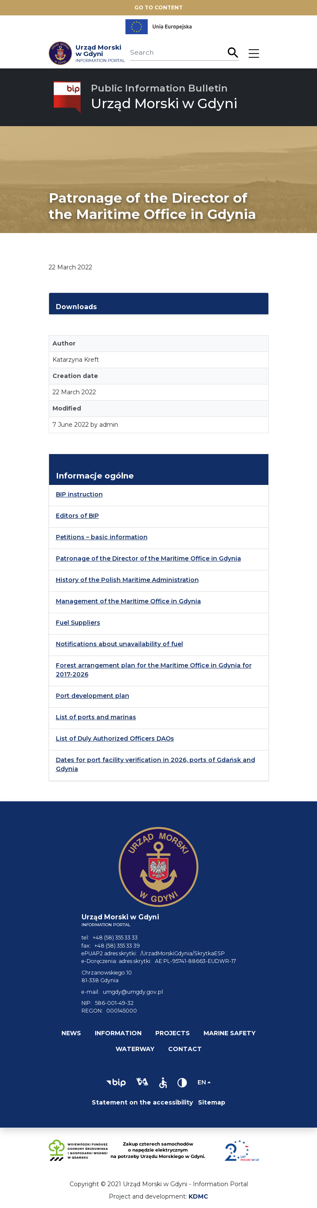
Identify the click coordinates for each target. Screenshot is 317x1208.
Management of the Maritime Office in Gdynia (128, 601)
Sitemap (211, 1102)
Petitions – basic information (102, 537)
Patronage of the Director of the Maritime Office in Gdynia (148, 558)
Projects (172, 1033)
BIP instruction (79, 494)
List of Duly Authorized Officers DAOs (115, 738)
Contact (185, 1049)
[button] (116, 1082)
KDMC (198, 1196)
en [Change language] (202, 1082)
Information (118, 1033)
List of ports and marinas (96, 717)
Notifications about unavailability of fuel (119, 644)
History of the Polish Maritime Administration (127, 580)
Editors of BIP (77, 516)
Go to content (158, 7)
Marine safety (230, 1033)
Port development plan (92, 696)
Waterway (135, 1049)
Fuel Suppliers (78, 622)
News (71, 1033)
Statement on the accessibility (142, 1102)
